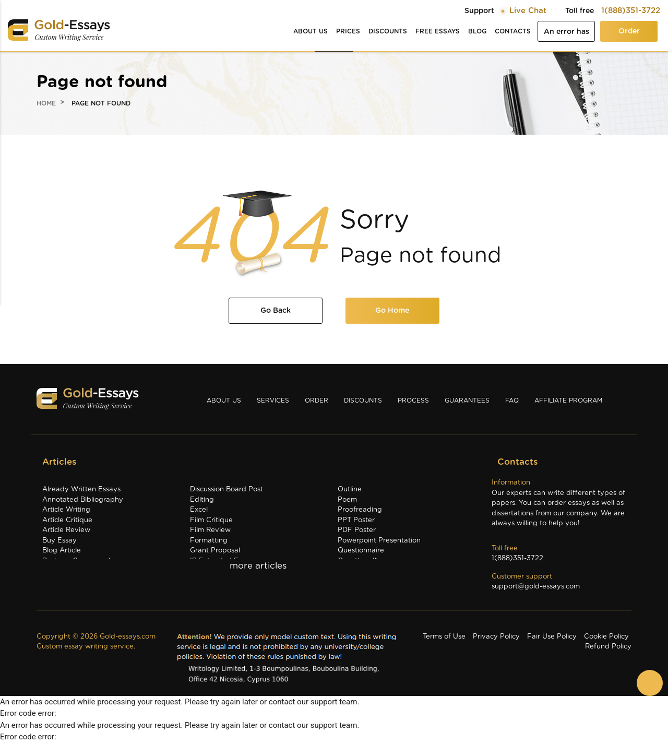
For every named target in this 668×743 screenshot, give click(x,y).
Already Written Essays (81, 489)
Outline (350, 489)
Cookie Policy (606, 636)
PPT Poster (356, 520)
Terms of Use (444, 636)
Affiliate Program (568, 400)
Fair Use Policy (552, 636)
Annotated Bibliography (82, 500)
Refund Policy (608, 646)
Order (629, 31)
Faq (512, 400)
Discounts (387, 31)
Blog (477, 31)
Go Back (275, 310)
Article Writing (66, 509)
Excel (199, 509)
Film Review (210, 530)
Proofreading (360, 509)
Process (413, 400)
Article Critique (67, 520)
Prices (348, 31)
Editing (202, 500)
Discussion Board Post (226, 489)
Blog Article (61, 550)
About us (310, 31)
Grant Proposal (215, 550)
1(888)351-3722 (630, 11)
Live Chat (527, 11)
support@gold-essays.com (536, 586)
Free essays (437, 31)
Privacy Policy (496, 636)
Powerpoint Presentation (379, 540)
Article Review (66, 530)
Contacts (513, 31)
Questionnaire (361, 550)
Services (273, 400)
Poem (347, 500)
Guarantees (467, 400)
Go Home (392, 310)
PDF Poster (357, 530)
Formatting (209, 540)
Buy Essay (59, 540)
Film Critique (211, 520)
